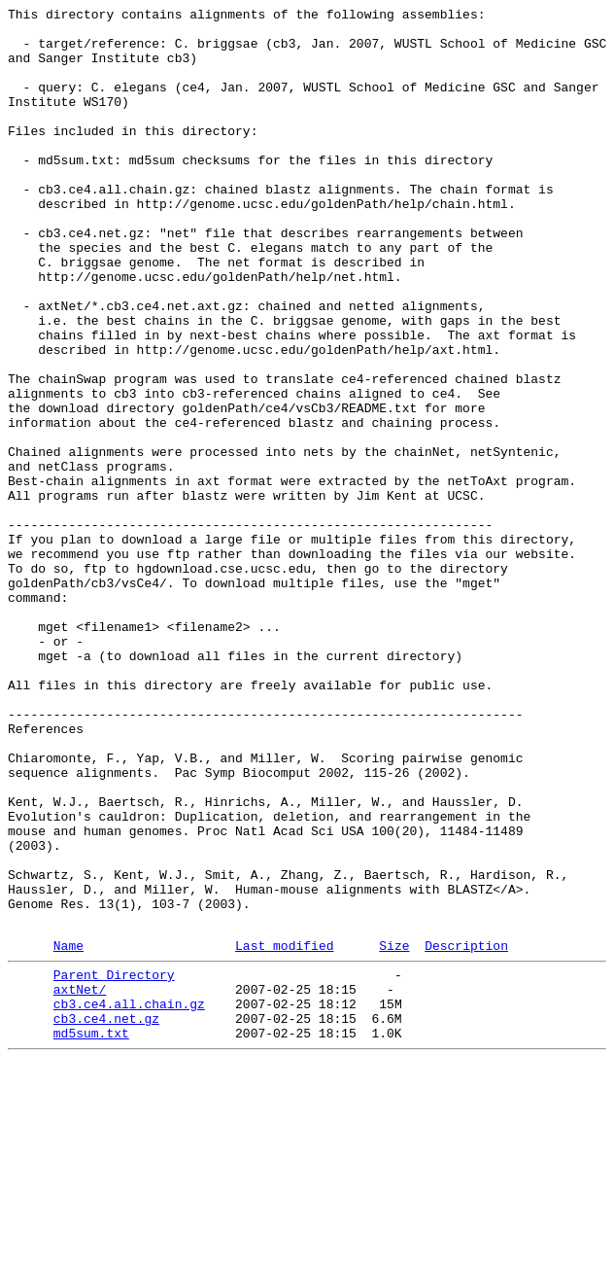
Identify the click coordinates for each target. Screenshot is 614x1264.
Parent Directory (114, 1164)
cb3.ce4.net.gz (106, 1216)
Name (68, 1132)
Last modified (284, 1132)
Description (466, 1132)
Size (394, 1132)
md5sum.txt (91, 1234)
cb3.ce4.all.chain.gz (129, 1199)
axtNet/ (80, 1181)
